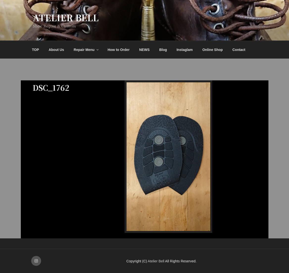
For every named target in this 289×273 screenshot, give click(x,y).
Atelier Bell (66, 17)
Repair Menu (86, 50)
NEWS (144, 50)
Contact (238, 50)
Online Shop (212, 50)
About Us (56, 50)
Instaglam (185, 50)
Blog (163, 50)
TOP (35, 50)
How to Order (118, 50)
